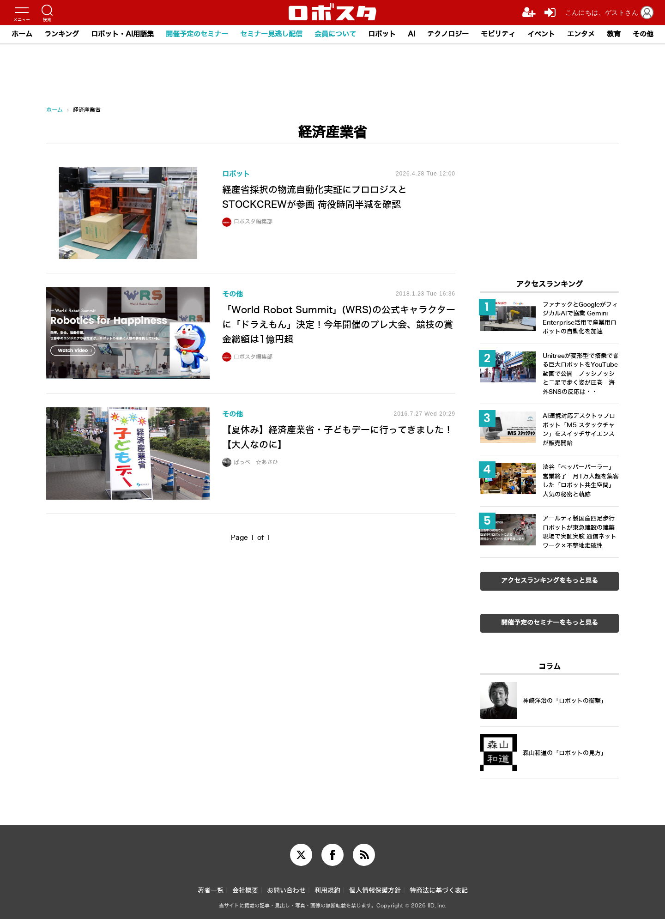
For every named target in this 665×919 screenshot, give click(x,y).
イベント (541, 34)
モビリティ (498, 34)
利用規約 (327, 890)
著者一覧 (211, 890)
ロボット (382, 34)
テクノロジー (448, 34)
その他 (643, 34)
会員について (335, 34)
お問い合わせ (286, 890)
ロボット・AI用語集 (122, 34)
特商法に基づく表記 (439, 890)
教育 (614, 34)
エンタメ (581, 34)
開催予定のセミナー (197, 34)
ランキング (61, 34)
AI (411, 34)
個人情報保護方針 (375, 890)
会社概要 (245, 890)
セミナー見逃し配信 (271, 34)
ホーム (22, 34)
